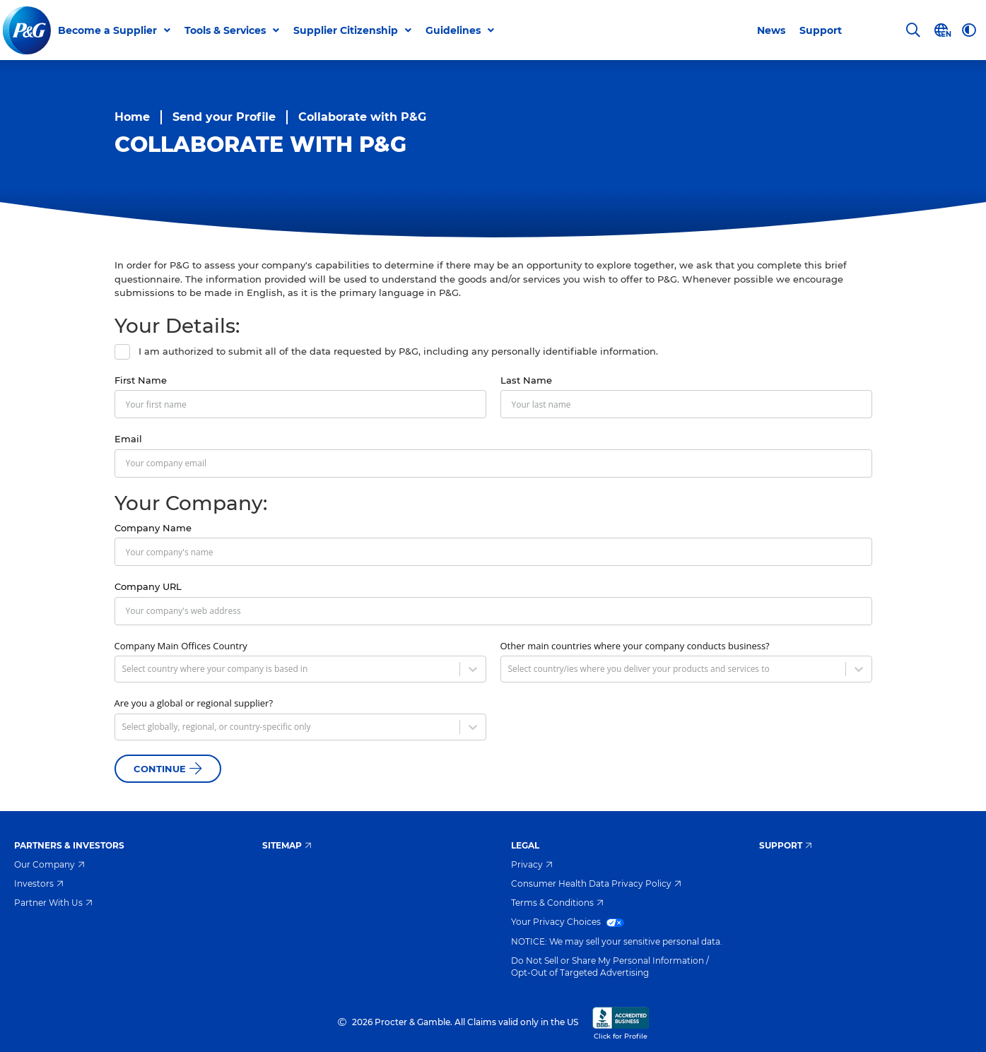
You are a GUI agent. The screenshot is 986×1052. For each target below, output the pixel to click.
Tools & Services (225, 30)
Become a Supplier (108, 30)
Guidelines (453, 30)
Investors (39, 883)
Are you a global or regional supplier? (194, 703)
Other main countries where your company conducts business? (635, 645)
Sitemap (287, 845)
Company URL (148, 586)
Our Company (49, 864)
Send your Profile (224, 117)
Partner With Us (53, 902)
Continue (168, 769)
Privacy (532, 864)
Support (820, 30)
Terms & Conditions (557, 902)
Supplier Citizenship (346, 30)
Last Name (526, 380)
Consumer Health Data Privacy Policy (596, 883)
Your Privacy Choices (568, 921)
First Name (141, 380)
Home (132, 117)
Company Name (153, 527)
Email (128, 438)
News (771, 30)
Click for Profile (620, 1022)
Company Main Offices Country (181, 645)
